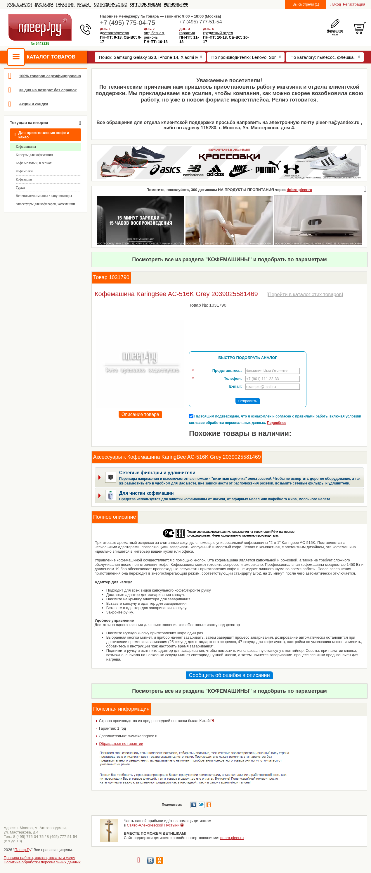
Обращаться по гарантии (121, 743)
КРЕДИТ (84, 4)
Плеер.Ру (23, 850)
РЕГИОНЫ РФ (176, 4)
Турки (20, 187)
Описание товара (140, 414)
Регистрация (354, 4)
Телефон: (217, 378)
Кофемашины (26, 147)
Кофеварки (24, 179)
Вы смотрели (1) (305, 4)
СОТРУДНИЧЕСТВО (110, 4)
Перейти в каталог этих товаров (304, 294)
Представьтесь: (217, 370)
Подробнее (276, 423)
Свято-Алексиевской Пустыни (153, 825)
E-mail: (235, 386)
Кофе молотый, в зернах (34, 163)
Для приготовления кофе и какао (42, 134)
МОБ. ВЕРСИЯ (19, 4)
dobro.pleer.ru (299, 190)
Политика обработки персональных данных (42, 862)
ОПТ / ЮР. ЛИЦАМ (145, 4)
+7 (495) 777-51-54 (200, 22)
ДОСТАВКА (44, 4)
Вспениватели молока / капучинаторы (44, 196)
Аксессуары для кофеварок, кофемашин (45, 204)
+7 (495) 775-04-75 (127, 22)
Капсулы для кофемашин (34, 155)
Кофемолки (24, 171)
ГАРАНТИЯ (65, 4)
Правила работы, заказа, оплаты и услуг (39, 857)
